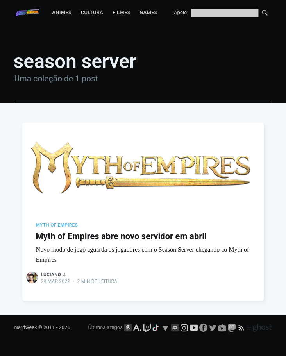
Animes (62, 12)
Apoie (180, 12)
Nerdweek (25, 327)
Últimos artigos (105, 327)
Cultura (92, 12)
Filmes (121, 12)
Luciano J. (53, 274)
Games (148, 12)
